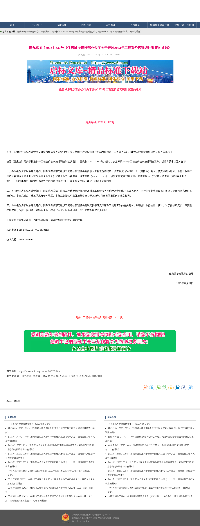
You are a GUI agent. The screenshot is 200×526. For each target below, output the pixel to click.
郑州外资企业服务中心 (28, 31)
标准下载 (86, 25)
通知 (99, 376)
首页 (12, 25)
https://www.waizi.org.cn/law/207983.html (40, 371)
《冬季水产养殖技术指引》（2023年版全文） (29, 424)
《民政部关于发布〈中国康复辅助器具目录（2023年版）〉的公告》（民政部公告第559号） (151, 496)
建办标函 (27, 376)
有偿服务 (135, 25)
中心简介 (37, 25)
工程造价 (73, 376)
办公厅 (54, 376)
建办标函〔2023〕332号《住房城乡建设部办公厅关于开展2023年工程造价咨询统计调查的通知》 (97, 31)
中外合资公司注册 (184, 25)
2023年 (63, 376)
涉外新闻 (110, 25)
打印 (10, 401)
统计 (87, 376)
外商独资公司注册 (159, 25)
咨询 (81, 376)
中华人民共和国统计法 (70, 210)
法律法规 (61, 25)
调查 (93, 376)
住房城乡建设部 (41, 376)
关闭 (17, 401)
